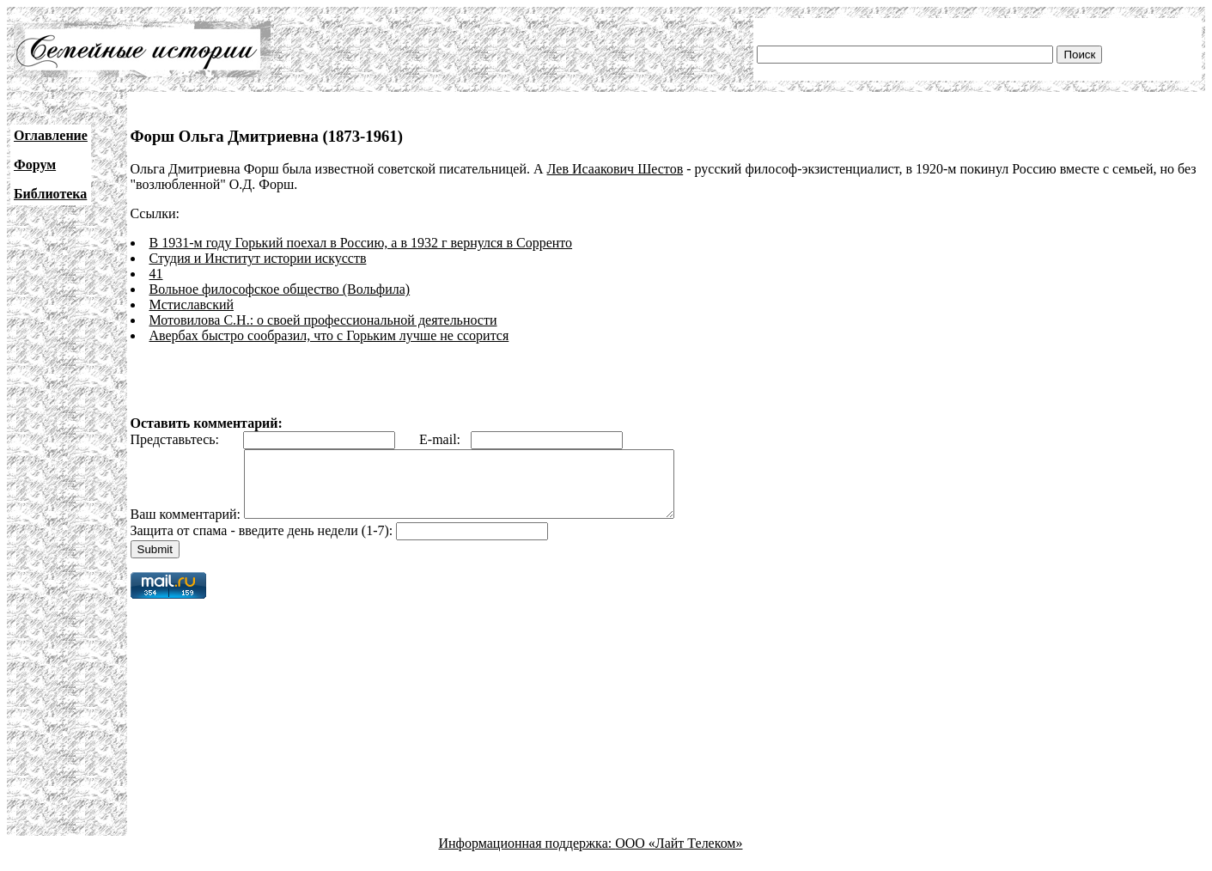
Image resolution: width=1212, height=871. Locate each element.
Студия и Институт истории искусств (258, 258)
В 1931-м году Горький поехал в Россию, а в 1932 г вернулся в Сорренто (361, 242)
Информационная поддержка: (527, 856)
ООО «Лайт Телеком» (678, 856)
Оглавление (51, 135)
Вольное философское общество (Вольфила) (280, 289)
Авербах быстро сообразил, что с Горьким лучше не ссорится (329, 335)
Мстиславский (191, 304)
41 (156, 273)
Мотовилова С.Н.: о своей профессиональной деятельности (323, 320)
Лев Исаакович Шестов (615, 168)
